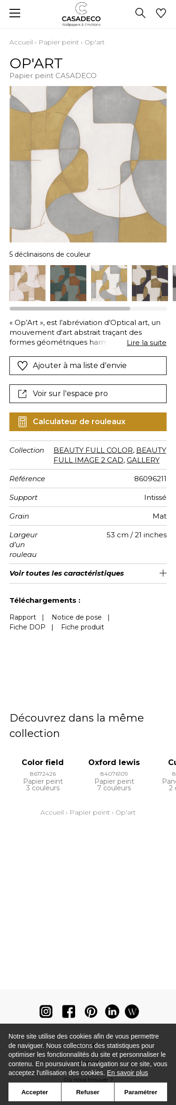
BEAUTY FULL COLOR (93, 450)
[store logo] (88, 14)
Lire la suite (147, 342)
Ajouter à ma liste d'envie (72, 365)
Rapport (22, 617)
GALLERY (143, 459)
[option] (27, 283)
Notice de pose (77, 617)
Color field (43, 762)
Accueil (21, 42)
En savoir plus (127, 1072)
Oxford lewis (114, 762)
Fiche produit (82, 627)
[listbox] (88, 283)
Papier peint (58, 42)
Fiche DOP (27, 627)
